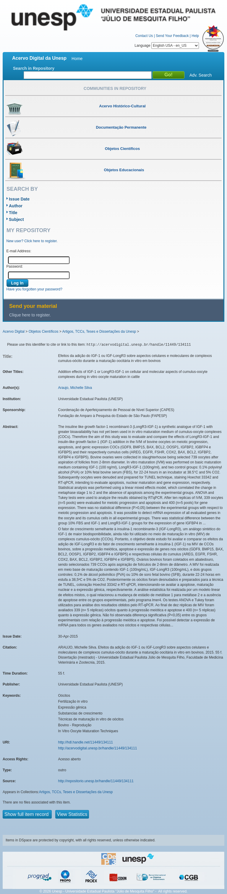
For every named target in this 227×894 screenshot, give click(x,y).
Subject (16, 219)
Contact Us (144, 36)
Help (195, 36)
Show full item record (27, 814)
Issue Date (19, 199)
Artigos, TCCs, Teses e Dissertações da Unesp (99, 331)
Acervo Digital (14, 331)
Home (77, 58)
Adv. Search (200, 75)
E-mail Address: (19, 251)
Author (15, 205)
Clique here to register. (30, 315)
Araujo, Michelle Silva (75, 388)
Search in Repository (33, 68)
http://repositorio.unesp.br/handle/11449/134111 (96, 781)
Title (13, 212)
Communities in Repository (115, 88)
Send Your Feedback (172, 36)
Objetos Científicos (44, 331)
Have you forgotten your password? (34, 289)
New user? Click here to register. (32, 241)
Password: (15, 266)
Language (166, 45)
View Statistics (72, 814)
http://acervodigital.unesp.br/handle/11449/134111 (97, 748)
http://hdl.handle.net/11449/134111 (85, 742)
